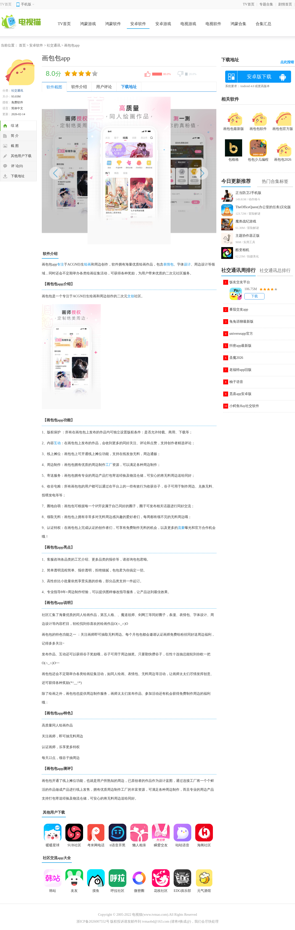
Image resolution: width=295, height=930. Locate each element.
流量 (181, 528)
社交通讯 (53, 45)
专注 (60, 264)
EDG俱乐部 (182, 891)
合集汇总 (263, 24)
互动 (57, 443)
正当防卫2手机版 (248, 193)
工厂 (108, 465)
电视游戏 (188, 24)
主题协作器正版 (248, 235)
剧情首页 (285, 4)
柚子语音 (236, 382)
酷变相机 (242, 250)
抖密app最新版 (240, 345)
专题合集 (266, 4)
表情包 (168, 264)
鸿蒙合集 (238, 24)
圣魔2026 (236, 358)
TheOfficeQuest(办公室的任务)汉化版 (263, 207)
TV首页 (6, 4)
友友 (74, 891)
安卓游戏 (163, 24)
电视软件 (213, 24)
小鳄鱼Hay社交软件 (244, 406)
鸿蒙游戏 (88, 24)
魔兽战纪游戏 (246, 221)
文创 (130, 296)
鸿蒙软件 (113, 24)
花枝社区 (161, 891)
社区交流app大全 (57, 858)
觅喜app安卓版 (240, 394)
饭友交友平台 (239, 282)
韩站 (52, 891)
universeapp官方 (241, 333)
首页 (22, 45)
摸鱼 (95, 891)
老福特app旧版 (240, 370)
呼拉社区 (117, 891)
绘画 (87, 264)
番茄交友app (238, 309)
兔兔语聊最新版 (241, 321)
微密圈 (139, 891)
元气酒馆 (204, 891)
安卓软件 (138, 24)
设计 (187, 264)
